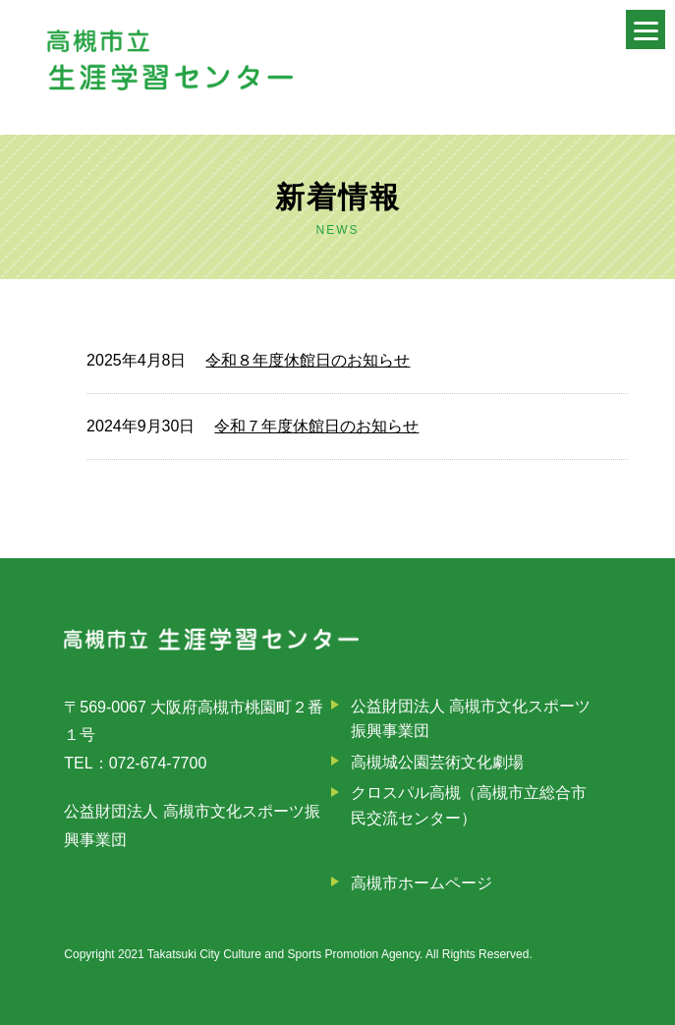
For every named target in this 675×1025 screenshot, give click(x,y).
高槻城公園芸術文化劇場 (437, 762)
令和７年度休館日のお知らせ (316, 426)
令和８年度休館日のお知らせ (307, 360)
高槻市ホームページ (421, 883)
